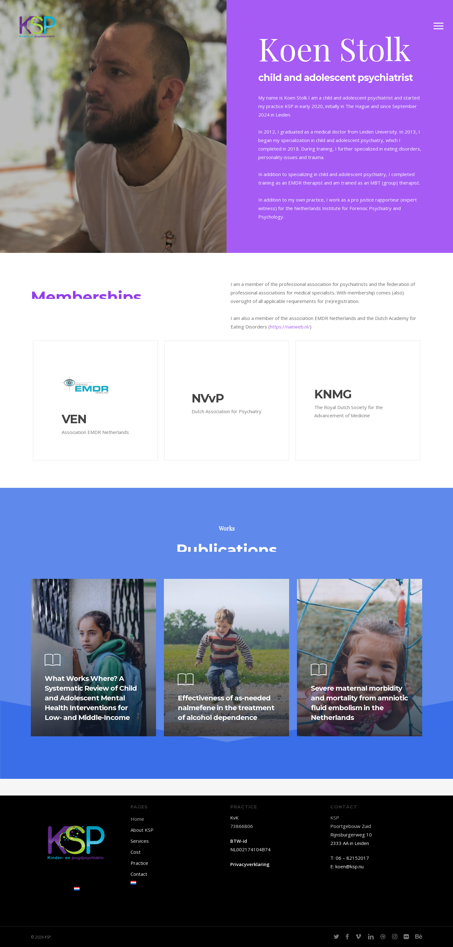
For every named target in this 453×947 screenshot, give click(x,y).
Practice (139, 863)
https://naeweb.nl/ (290, 326)
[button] (439, 32)
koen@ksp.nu (349, 866)
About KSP (142, 830)
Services (140, 841)
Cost (136, 852)
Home (137, 819)
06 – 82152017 (352, 858)
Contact (139, 874)
